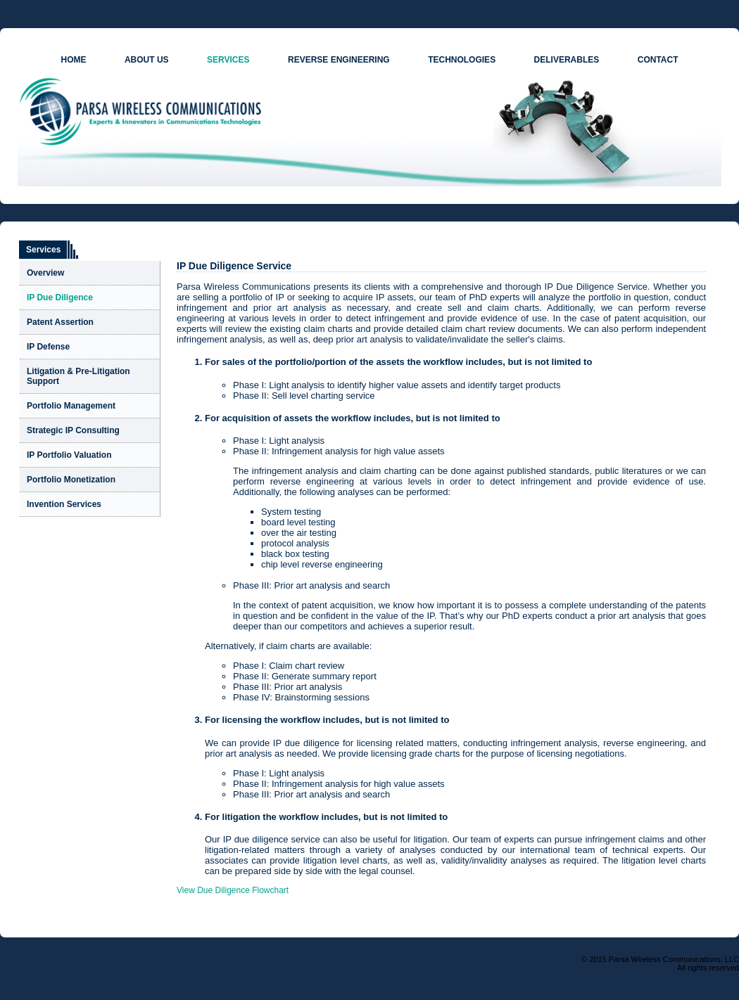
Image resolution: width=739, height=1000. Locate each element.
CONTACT (658, 60)
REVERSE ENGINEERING (339, 60)
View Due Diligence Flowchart (233, 890)
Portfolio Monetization (71, 480)
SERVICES (228, 60)
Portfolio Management (71, 406)
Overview (45, 273)
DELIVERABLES (567, 60)
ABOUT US (147, 60)
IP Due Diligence (60, 297)
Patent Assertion (60, 322)
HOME (73, 60)
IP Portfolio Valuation (69, 455)
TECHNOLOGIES (461, 60)
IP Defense (48, 347)
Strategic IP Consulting (73, 430)
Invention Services (64, 504)
